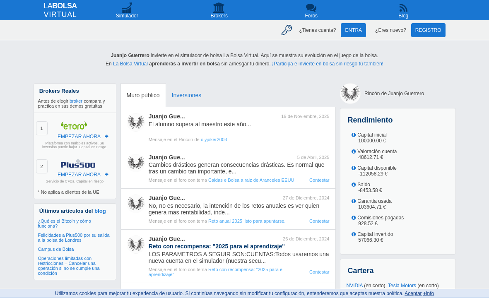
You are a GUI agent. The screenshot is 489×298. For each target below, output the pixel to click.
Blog (403, 16)
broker (76, 101)
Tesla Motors (402, 285)
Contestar (319, 180)
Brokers (219, 16)
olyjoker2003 (214, 139)
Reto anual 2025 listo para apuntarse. (247, 221)
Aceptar (413, 293)
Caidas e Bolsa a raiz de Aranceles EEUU (251, 180)
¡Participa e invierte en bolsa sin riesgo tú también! (327, 64)
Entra (353, 30)
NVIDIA (355, 285)
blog (100, 211)
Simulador (127, 16)
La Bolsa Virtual (130, 64)
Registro (428, 30)
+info (428, 293)
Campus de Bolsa (56, 249)
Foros (311, 16)
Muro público (143, 95)
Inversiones (187, 95)
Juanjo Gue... (167, 116)
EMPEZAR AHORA (79, 136)
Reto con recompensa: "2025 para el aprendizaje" (216, 272)
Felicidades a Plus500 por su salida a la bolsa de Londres (74, 238)
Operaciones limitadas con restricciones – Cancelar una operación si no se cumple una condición (69, 266)
